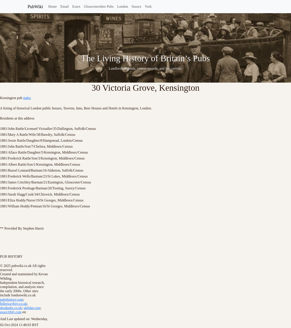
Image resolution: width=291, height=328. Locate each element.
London (122, 6)
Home (52, 6)
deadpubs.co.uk (11, 308)
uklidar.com (32, 308)
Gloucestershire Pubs (99, 6)
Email (64, 6)
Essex (76, 6)
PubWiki (35, 6)
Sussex (136, 6)
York (148, 6)
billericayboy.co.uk (13, 304)
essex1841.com (10, 312)
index (27, 98)
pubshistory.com (11, 299)
